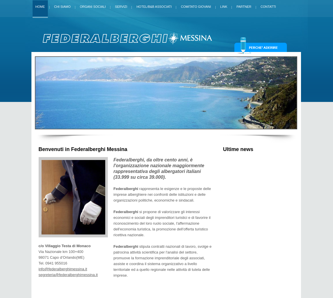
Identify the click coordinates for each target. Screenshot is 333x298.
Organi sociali (93, 5)
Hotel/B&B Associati (154, 5)
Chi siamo (62, 5)
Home (40, 6)
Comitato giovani (196, 5)
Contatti (268, 5)
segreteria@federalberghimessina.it (68, 275)
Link (223, 5)
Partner (243, 5)
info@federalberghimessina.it (63, 269)
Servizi (121, 5)
